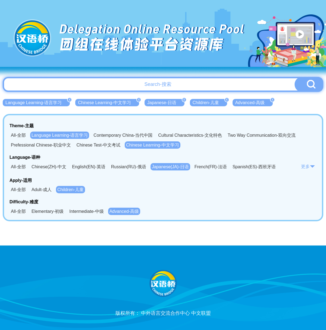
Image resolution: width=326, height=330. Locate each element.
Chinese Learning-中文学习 (108, 102)
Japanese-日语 (165, 102)
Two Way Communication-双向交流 (262, 135)
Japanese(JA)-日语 (170, 166)
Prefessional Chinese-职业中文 (41, 145)
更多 (308, 166)
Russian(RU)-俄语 (128, 166)
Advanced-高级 (254, 102)
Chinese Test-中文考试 (99, 145)
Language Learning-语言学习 (37, 102)
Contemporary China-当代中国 (122, 135)
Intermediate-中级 (86, 211)
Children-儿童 (210, 102)
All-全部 (18, 135)
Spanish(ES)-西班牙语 (254, 166)
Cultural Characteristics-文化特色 (190, 135)
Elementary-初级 (48, 211)
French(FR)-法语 (211, 166)
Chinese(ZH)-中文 (49, 166)
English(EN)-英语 (88, 166)
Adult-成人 (42, 189)
